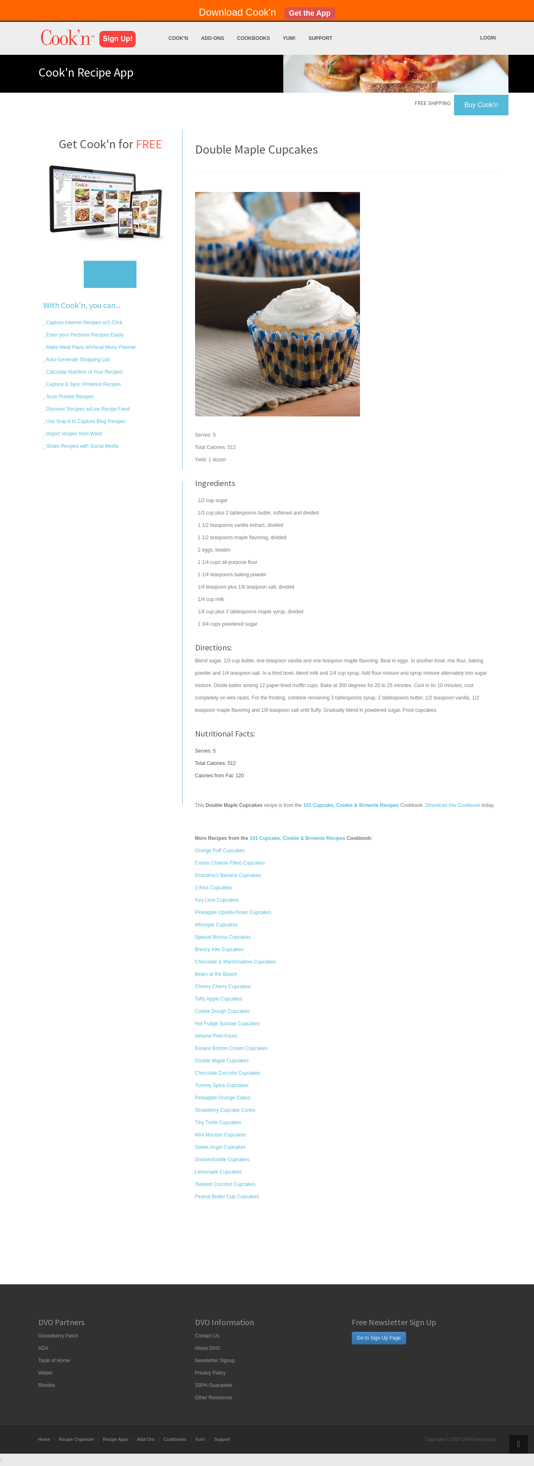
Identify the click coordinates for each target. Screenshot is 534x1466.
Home (44, 1439)
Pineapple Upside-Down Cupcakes (233, 912)
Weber (45, 1373)
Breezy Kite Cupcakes (219, 949)
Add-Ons (212, 38)
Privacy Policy (210, 1373)
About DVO (207, 1348)
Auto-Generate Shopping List (77, 359)
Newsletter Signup (215, 1360)
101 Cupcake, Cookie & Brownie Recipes (297, 838)
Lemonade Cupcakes (218, 1172)
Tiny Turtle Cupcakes (218, 1122)
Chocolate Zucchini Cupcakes (228, 1073)
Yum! (289, 38)
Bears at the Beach (216, 974)
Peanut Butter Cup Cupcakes (227, 1196)
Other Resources (214, 1398)
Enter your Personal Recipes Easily (84, 335)
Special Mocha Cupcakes (223, 937)
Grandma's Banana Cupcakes (228, 875)
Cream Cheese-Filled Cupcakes (230, 863)
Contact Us (207, 1336)
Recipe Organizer (76, 1439)
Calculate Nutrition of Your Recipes (84, 372)
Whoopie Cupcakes (216, 925)
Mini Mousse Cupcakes (220, 1135)
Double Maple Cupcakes (222, 1061)
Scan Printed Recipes (69, 397)
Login (488, 38)
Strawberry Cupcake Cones (225, 1110)
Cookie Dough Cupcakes (222, 1011)
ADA (43, 1348)
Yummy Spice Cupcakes (222, 1085)
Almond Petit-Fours (216, 1036)
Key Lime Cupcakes (217, 900)
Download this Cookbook (452, 805)
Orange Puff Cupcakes (220, 850)
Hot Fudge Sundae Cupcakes (227, 1023)
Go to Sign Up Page (379, 1338)
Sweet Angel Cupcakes (220, 1147)
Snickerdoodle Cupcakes (222, 1159)
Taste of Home (54, 1360)
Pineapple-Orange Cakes (223, 1098)
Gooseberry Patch (58, 1336)
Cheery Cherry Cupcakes (223, 986)
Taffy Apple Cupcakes (218, 999)
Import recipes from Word (73, 434)
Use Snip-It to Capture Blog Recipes (85, 421)
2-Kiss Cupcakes (213, 888)
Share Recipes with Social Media (82, 446)
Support (320, 38)
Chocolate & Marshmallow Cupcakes (235, 962)
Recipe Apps (115, 1439)
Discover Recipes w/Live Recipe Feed (87, 409)
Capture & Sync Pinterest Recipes (83, 384)
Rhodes (46, 1385)
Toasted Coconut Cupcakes (225, 1184)
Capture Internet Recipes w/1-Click (84, 322)
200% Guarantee (214, 1385)
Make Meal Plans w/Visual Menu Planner (90, 347)
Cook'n (178, 38)
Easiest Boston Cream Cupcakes (231, 1048)
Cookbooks (253, 38)
